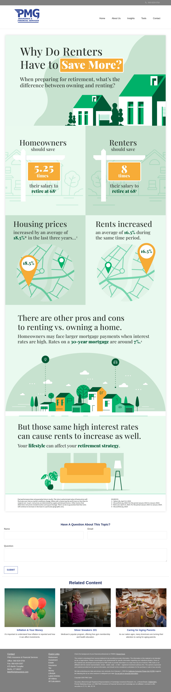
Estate (51, 663)
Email (90, 529)
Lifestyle (51, 673)
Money (51, 671)
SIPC (155, 682)
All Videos (52, 679)
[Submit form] (11, 570)
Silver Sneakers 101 (85, 630)
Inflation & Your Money (30, 630)
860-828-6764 (152, 2)
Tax (49, 668)
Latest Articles (54, 676)
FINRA (150, 682)
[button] (116, 17)
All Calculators (54, 681)
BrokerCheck (120, 654)
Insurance (52, 665)
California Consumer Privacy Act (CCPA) (141, 671)
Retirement (53, 657)
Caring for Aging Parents (141, 630)
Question (8, 546)
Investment (53, 660)
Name (7, 529)
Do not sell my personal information (126, 673)
